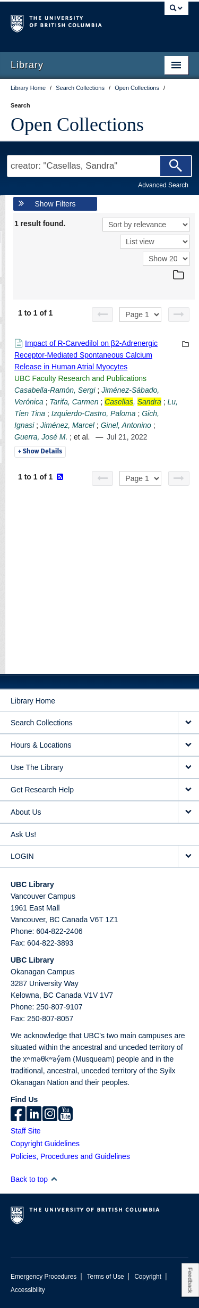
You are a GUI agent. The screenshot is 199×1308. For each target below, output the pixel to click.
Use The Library (37, 767)
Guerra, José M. (40, 437)
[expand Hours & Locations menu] (188, 745)
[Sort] (146, 224)
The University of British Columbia (73, 22)
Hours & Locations (41, 745)
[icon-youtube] (65, 1114)
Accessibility (28, 1290)
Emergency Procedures (43, 1276)
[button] (54, 1179)
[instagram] (49, 1114)
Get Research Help (42, 789)
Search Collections (42, 722)
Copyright (147, 1276)
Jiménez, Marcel (67, 425)
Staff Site (26, 1131)
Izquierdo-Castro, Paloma (93, 413)
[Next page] (178, 314)
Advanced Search (163, 185)
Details (40, 452)
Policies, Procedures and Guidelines (70, 1156)
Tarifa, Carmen (73, 402)
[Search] (176, 166)
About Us (26, 812)
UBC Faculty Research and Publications (80, 378)
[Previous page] (102, 314)
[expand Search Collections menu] (188, 723)
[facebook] (18, 1114)
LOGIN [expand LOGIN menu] (22, 856)
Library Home (33, 701)
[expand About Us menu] (188, 812)
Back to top (34, 1179)
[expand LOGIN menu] (188, 856)
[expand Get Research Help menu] (188, 790)
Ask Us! (23, 834)
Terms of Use (105, 1276)
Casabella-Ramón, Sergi (55, 390)
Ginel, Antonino (126, 425)
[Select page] (140, 314)
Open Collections (77, 124)
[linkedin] (34, 1114)
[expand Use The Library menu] (188, 768)
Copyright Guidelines (45, 1143)
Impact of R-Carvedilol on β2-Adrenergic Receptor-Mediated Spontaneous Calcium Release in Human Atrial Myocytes (86, 355)
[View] (155, 242)
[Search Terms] (99, 166)
